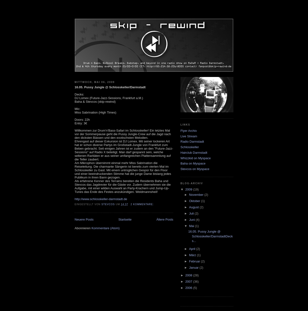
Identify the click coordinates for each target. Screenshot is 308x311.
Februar (195, 261)
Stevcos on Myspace (194, 169)
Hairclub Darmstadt (193, 152)
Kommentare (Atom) (105, 228)
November (197, 195)
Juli (192, 213)
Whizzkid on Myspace (195, 158)
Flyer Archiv (188, 131)
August (194, 207)
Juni (192, 220)
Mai (192, 226)
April (192, 249)
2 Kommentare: (143, 204)
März (193, 255)
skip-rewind (154, 13)
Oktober (195, 201)
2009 (189, 189)
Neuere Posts (84, 219)
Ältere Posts (164, 219)
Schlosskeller (189, 147)
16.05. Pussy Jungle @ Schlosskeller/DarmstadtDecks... (210, 236)
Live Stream (188, 136)
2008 (189, 275)
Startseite (125, 219)
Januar (194, 267)
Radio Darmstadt (192, 141)
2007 (189, 281)
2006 (189, 288)
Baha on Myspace (192, 163)
